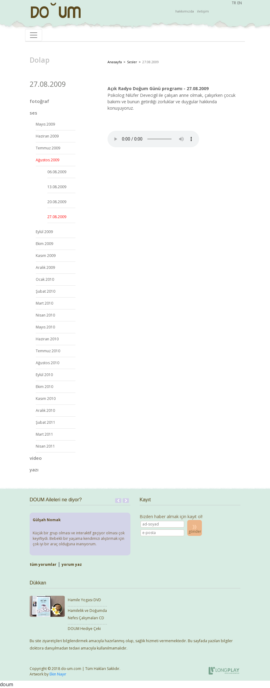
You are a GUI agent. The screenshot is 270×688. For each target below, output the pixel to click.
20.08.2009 (56, 201)
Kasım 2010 (46, 398)
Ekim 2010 (44, 386)
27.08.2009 (56, 216)
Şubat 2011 (45, 422)
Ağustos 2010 (47, 362)
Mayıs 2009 (45, 124)
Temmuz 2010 (48, 350)
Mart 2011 (44, 434)
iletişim (203, 11)
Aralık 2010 (45, 410)
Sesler (132, 62)
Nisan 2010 (45, 315)
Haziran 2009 (47, 136)
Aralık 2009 (45, 267)
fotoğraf (39, 101)
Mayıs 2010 (45, 327)
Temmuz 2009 (48, 148)
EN (239, 2)
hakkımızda (184, 11)
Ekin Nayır (57, 674)
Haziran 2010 (47, 339)
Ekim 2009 (44, 243)
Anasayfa (115, 62)
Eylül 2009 (44, 231)
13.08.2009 (56, 186)
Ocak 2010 (45, 279)
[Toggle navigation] (33, 35)
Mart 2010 (44, 303)
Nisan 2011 (45, 446)
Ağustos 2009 (47, 160)
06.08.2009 (56, 171)
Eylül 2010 (44, 374)
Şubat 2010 (45, 291)
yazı (34, 470)
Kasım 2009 (46, 255)
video (36, 458)
